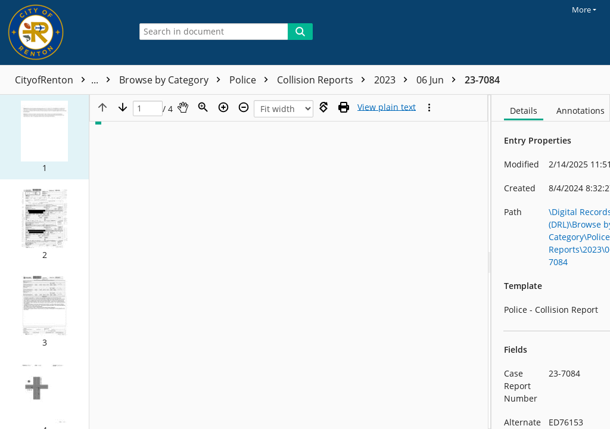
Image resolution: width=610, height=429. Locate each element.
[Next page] (123, 107)
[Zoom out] (244, 107)
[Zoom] (203, 107)
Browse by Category (172, 79)
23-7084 (482, 79)
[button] (44, 137)
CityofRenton (65, 79)
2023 (393, 79)
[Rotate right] (323, 107)
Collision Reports (324, 79)
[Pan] (183, 107)
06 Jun (439, 79)
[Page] (148, 109)
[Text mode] (386, 107)
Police (251, 79)
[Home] (62, 32)
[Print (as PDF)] (344, 107)
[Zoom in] (223, 107)
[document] (550, 262)
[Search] (300, 31)
